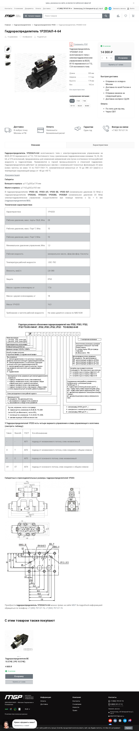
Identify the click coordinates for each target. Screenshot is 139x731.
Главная (8, 25)
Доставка (46, 8)
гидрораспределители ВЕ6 (17, 201)
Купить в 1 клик (116, 64)
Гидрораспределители (22, 25)
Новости (76, 707)
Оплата (38, 8)
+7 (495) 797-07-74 (36, 608)
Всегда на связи (120, 127)
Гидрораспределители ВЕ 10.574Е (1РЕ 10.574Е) (17, 660)
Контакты (8, 8)
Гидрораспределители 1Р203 (45, 25)
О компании (18, 8)
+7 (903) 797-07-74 (54, 608)
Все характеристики (77, 89)
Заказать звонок (119, 8)
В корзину (123, 58)
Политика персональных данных (16, 714)
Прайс (75, 710)
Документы (29, 8)
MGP (74, 605)
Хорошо (128, 728)
